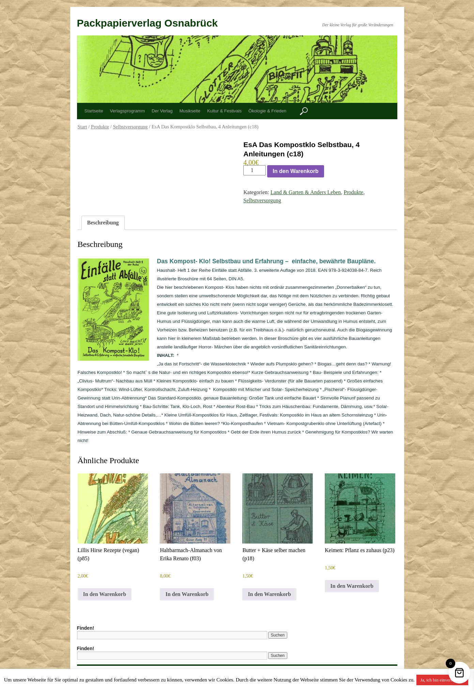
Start (82, 126)
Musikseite (189, 110)
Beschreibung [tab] (103, 222)
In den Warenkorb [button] (104, 594)
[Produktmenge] (254, 170)
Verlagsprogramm (127, 110)
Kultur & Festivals (224, 110)
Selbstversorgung (130, 126)
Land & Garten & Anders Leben (306, 192)
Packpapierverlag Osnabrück (147, 23)
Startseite (94, 110)
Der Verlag (162, 110)
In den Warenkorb (296, 171)
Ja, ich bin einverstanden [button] (442, 679)
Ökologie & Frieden (267, 110)
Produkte (100, 126)
